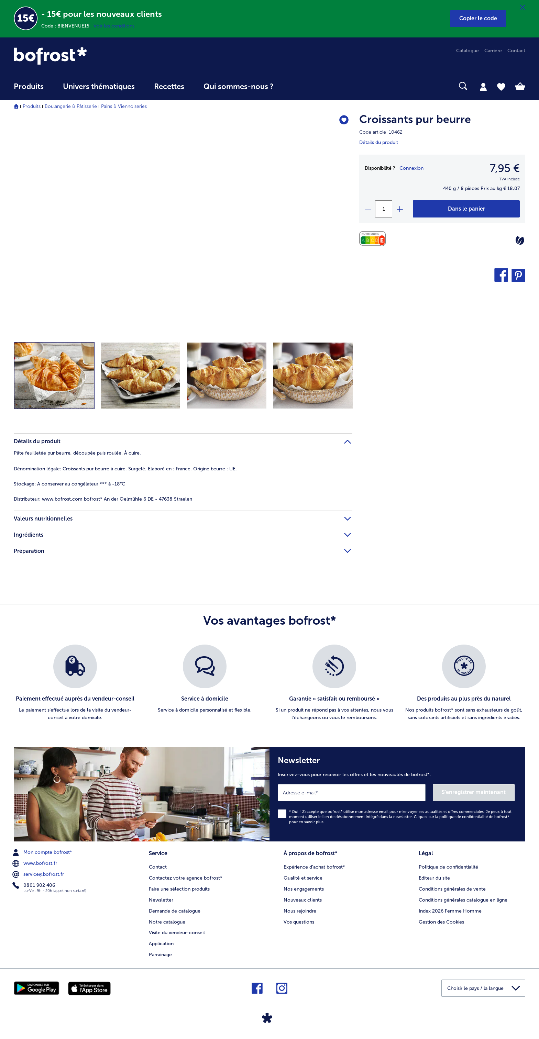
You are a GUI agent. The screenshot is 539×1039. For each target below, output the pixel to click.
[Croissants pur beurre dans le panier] (466, 208)
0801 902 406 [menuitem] (34, 885)
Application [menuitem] (161, 944)
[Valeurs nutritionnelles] (374, 238)
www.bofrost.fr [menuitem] (35, 863)
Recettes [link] (169, 86)
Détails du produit (378, 142)
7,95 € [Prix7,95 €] (505, 168)
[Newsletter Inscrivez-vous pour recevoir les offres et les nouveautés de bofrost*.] (397, 794)
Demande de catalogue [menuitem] (174, 911)
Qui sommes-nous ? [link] (239, 86)
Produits (32, 106)
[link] (90, 56)
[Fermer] (522, 7)
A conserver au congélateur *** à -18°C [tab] (69, 484)
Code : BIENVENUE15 (67, 26)
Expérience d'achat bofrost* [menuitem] (314, 867)
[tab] (483, 86)
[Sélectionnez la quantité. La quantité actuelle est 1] (383, 208)
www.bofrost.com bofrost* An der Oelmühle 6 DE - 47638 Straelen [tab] (103, 499)
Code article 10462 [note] (381, 132)
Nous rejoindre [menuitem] (300, 911)
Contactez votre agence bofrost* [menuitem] (185, 878)
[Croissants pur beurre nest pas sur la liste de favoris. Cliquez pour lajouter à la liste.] (344, 120)
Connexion (411, 168)
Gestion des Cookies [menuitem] (441, 922)
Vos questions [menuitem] (299, 922)
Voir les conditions (114, 26)
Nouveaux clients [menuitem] (303, 900)
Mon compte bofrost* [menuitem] (43, 852)
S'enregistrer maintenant (474, 792)
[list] (269, 683)
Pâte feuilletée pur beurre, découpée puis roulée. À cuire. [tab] (77, 453)
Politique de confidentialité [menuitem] (448, 867)
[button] (478, 18)
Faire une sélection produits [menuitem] (179, 889)
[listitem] (75, 683)
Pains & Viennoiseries (124, 106)
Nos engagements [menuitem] (304, 889)
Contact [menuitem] (516, 51)
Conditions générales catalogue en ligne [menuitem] (463, 900)
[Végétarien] (519, 240)
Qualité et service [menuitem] (303, 878)
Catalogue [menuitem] (467, 51)
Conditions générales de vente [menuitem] (452, 889)
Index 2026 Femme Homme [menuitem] (450, 911)
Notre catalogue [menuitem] (167, 922)
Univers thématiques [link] (99, 86)
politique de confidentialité (463, 817)
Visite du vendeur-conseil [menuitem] (177, 933)
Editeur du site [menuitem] (434, 878)
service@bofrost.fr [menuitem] (39, 874)
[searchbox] (297, 86)
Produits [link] (29, 86)
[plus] (399, 208)
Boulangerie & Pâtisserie (71, 106)
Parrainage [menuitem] (160, 955)
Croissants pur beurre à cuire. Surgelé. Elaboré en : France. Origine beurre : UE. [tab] (125, 469)
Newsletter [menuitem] (161, 900)
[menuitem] (29, 90)
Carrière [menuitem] (493, 51)
